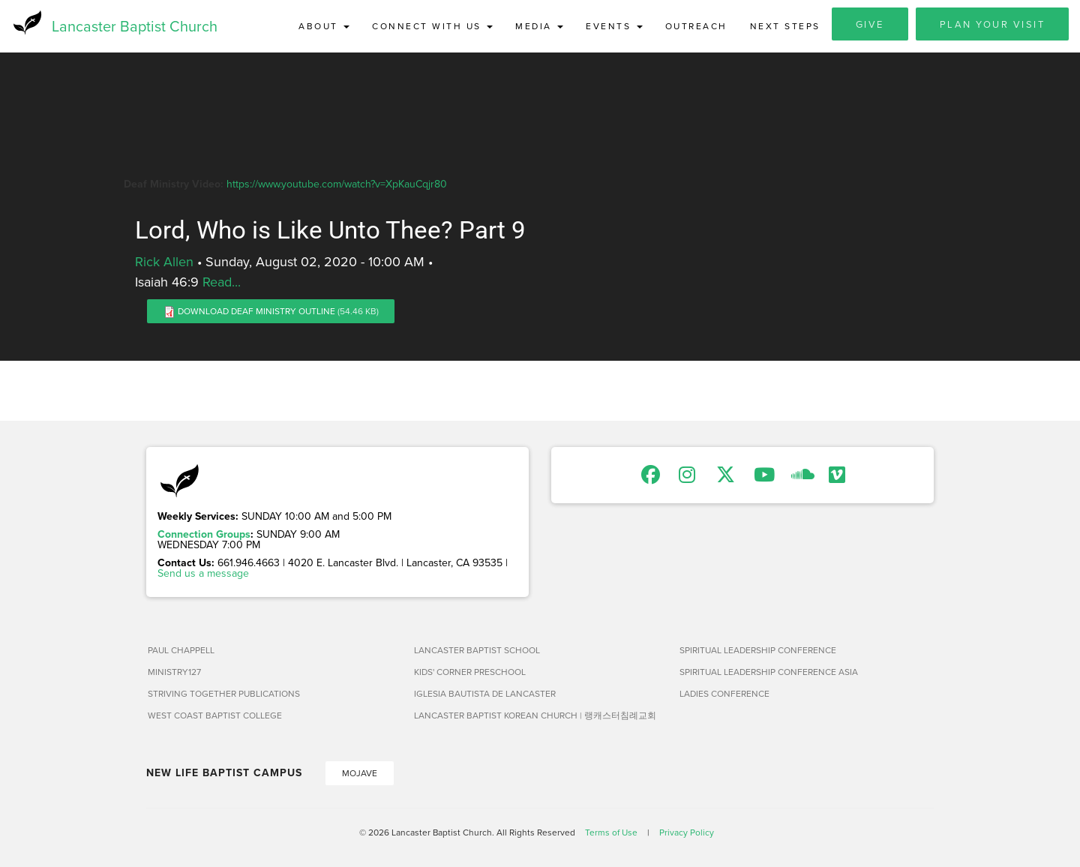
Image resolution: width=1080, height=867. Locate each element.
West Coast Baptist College (215, 716)
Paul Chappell (181, 650)
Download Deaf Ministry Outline (256, 311)
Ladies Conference (725, 694)
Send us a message (203, 573)
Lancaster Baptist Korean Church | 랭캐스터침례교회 (535, 716)
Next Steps (785, 26)
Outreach (696, 26)
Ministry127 (174, 672)
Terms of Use (611, 832)
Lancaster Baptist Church (135, 26)
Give (870, 24)
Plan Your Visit (993, 24)
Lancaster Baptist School (477, 650)
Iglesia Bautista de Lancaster (485, 694)
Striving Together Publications (224, 694)
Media (539, 26)
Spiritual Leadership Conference (758, 650)
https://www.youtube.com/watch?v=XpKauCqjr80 (336, 183)
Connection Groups (204, 534)
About (324, 26)
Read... (221, 282)
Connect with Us (432, 26)
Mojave (359, 773)
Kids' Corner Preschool (470, 672)
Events (614, 26)
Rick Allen (164, 262)
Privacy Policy (686, 832)
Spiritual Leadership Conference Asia (769, 672)
